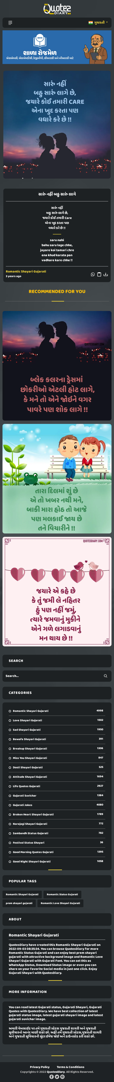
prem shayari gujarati (19, 903)
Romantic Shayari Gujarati (26, 271)
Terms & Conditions (70, 1067)
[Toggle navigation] (10, 22)
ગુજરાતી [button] (97, 23)
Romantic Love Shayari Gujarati (60, 903)
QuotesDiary (56, 1071)
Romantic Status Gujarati (62, 894)
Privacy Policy (40, 1067)
